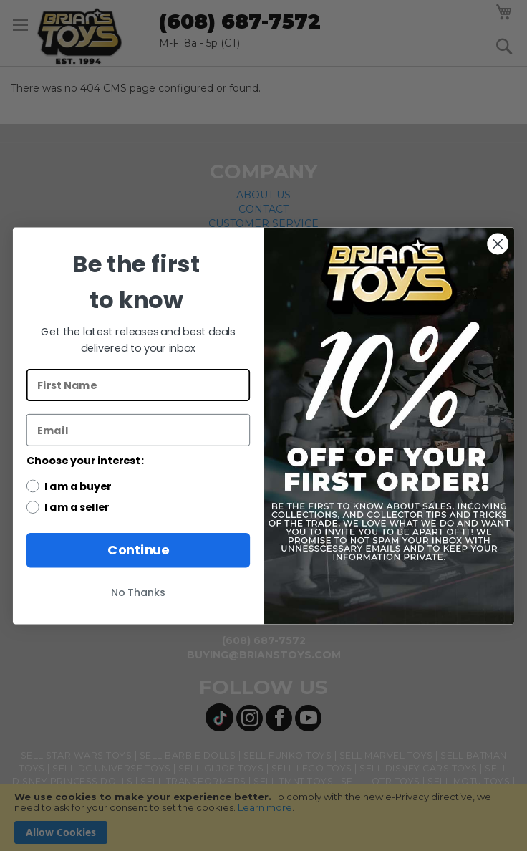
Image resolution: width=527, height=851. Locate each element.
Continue (137, 550)
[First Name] (138, 385)
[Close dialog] (497, 243)
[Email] (138, 429)
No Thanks (138, 592)
